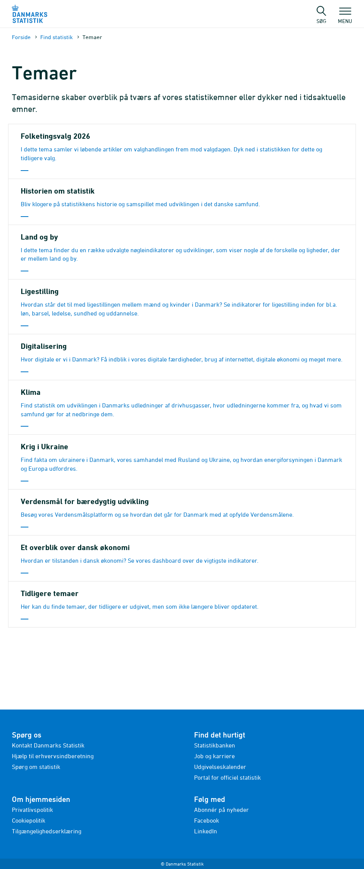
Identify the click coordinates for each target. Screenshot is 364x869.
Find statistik (56, 37)
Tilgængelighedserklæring (46, 831)
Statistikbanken (214, 745)
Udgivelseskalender (220, 766)
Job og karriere (214, 755)
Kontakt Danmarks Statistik (48, 745)
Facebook (206, 820)
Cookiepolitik (28, 820)
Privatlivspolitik (32, 809)
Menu (345, 17)
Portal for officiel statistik (227, 777)
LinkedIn (205, 831)
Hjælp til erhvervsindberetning (53, 755)
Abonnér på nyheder (221, 809)
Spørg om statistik (36, 766)
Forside (21, 37)
